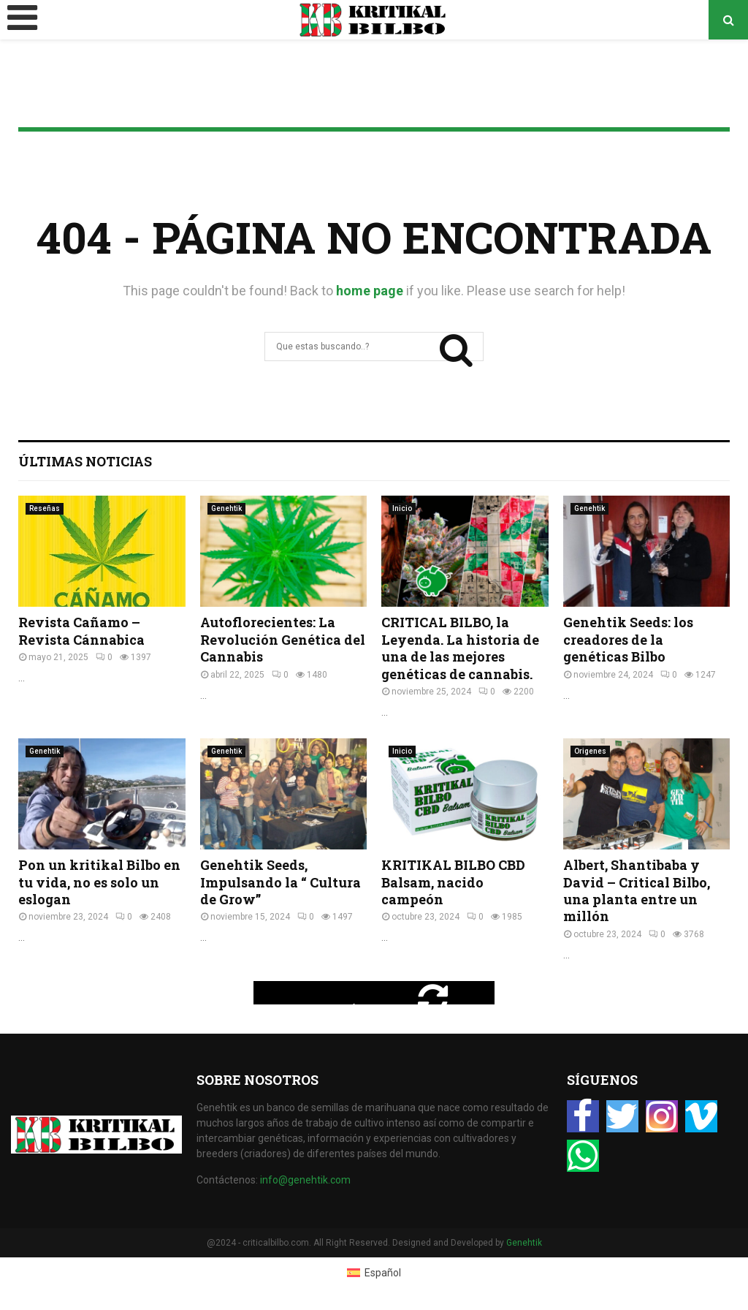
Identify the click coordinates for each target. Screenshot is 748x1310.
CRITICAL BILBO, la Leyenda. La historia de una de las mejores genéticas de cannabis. (460, 647)
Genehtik (226, 508)
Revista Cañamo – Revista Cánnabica (81, 630)
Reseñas (44, 508)
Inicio (402, 508)
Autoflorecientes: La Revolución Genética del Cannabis (282, 639)
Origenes (590, 751)
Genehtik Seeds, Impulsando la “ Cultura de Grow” (280, 882)
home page (369, 290)
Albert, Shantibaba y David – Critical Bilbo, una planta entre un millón (636, 890)
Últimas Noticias (85, 461)
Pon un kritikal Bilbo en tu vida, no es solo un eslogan (99, 882)
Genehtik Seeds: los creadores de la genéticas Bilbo (628, 639)
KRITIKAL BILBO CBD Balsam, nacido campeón (453, 882)
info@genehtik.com (305, 1180)
